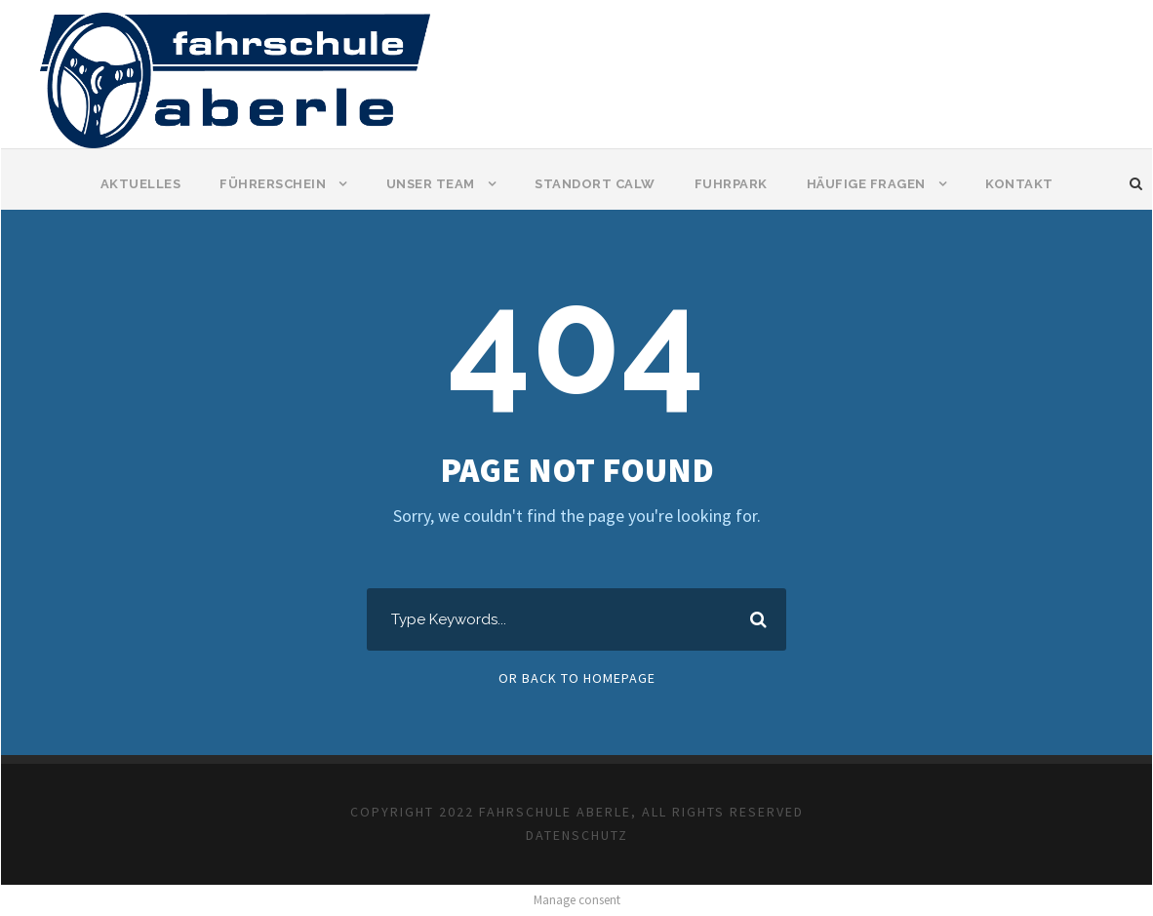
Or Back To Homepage (577, 678)
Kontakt (1019, 184)
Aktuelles (140, 184)
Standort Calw (595, 184)
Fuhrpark (731, 184)
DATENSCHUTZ (577, 835)
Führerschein (272, 184)
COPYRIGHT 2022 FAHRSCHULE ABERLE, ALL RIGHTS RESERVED (577, 811)
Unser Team (430, 184)
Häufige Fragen (866, 184)
